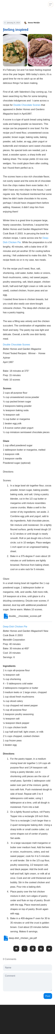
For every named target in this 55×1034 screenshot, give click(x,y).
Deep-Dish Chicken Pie (15, 626)
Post (47, 996)
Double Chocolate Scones (26, 105)
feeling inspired (15, 29)
